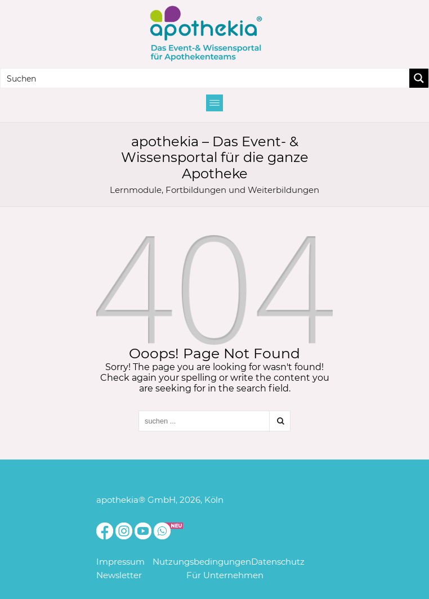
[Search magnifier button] (418, 78)
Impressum (120, 561)
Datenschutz (278, 561)
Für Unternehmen (224, 575)
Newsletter (119, 575)
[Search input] (205, 78)
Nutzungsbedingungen (202, 561)
